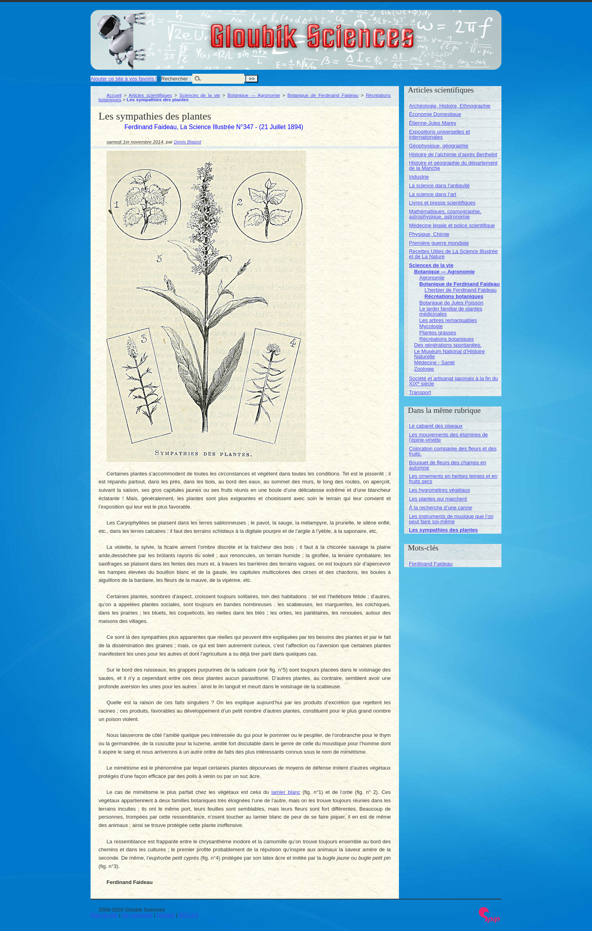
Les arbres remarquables (448, 320)
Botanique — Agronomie (253, 95)
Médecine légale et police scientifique (452, 225)
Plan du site (104, 915)
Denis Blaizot (187, 141)
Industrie (419, 177)
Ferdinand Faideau (430, 564)
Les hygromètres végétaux (439, 490)
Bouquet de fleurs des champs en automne (447, 465)
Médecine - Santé (434, 362)
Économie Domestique (435, 114)
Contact (166, 915)
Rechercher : (176, 79)
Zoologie (424, 369)
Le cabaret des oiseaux (435, 426)
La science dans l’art (432, 194)
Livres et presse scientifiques (442, 203)
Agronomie (431, 278)
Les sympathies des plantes (443, 530)
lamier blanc (285, 792)
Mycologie (431, 326)
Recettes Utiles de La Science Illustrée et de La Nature (453, 253)
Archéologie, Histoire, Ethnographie (450, 106)
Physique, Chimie (429, 234)
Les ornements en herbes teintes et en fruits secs (453, 478)
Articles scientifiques (150, 95)
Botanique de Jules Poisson (451, 303)
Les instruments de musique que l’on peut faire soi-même (451, 518)
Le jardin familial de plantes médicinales (450, 311)
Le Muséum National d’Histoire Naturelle (449, 353)
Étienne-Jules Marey (432, 123)
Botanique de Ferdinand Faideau (323, 95)
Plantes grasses (437, 333)
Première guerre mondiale (439, 243)
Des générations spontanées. (447, 345)
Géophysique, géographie (438, 146)
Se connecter (137, 915)
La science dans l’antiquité (439, 186)
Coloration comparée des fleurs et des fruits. (453, 451)
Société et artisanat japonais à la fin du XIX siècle (453, 381)
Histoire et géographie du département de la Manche (453, 165)
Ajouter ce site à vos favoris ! (124, 79)
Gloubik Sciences (357, 31)
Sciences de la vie (200, 95)
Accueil (114, 95)
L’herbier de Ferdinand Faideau (460, 290)
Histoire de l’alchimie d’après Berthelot (453, 154)
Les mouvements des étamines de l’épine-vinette (448, 437)
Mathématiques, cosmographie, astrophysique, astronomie (445, 214)
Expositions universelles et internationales (439, 134)
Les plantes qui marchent (438, 499)
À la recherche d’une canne (440, 508)
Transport (420, 392)
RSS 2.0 (188, 915)
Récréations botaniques (453, 296)
